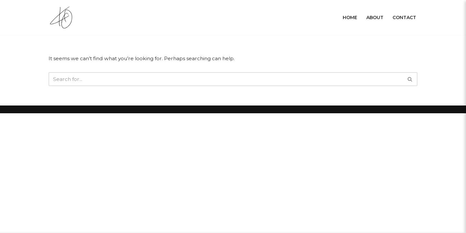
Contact (404, 17)
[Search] (226, 80)
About (374, 17)
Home (350, 17)
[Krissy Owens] (62, 17)
